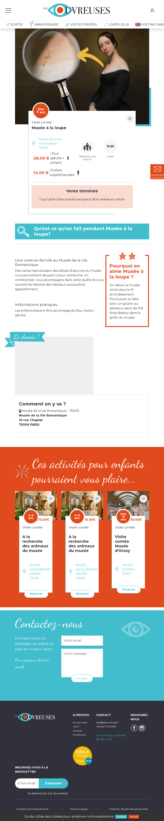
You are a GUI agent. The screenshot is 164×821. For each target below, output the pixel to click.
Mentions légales (77, 808)
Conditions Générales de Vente (36, 808)
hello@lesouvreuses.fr (111, 721)
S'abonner (53, 782)
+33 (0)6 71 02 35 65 (109, 725)
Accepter (119, 816)
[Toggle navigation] (8, 10)
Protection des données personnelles (122, 808)
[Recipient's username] (27, 782)
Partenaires (81, 738)
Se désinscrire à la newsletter (48, 792)
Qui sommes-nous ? (80, 725)
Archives (79, 734)
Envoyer (82, 677)
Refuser (136, 816)
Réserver (34, 593)
